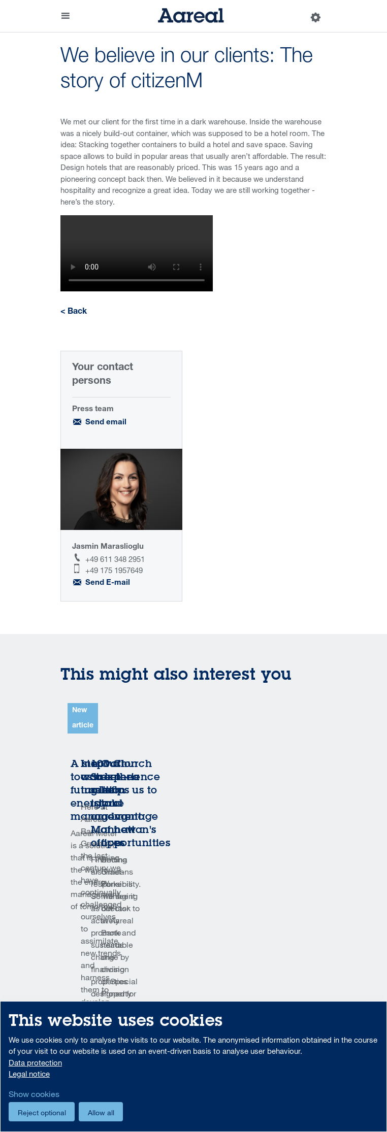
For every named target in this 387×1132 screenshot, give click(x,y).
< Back (73, 312)
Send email (105, 422)
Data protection (35, 1062)
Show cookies (34, 1094)
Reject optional (42, 1112)
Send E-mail (107, 583)
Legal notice (29, 1073)
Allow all (101, 1112)
